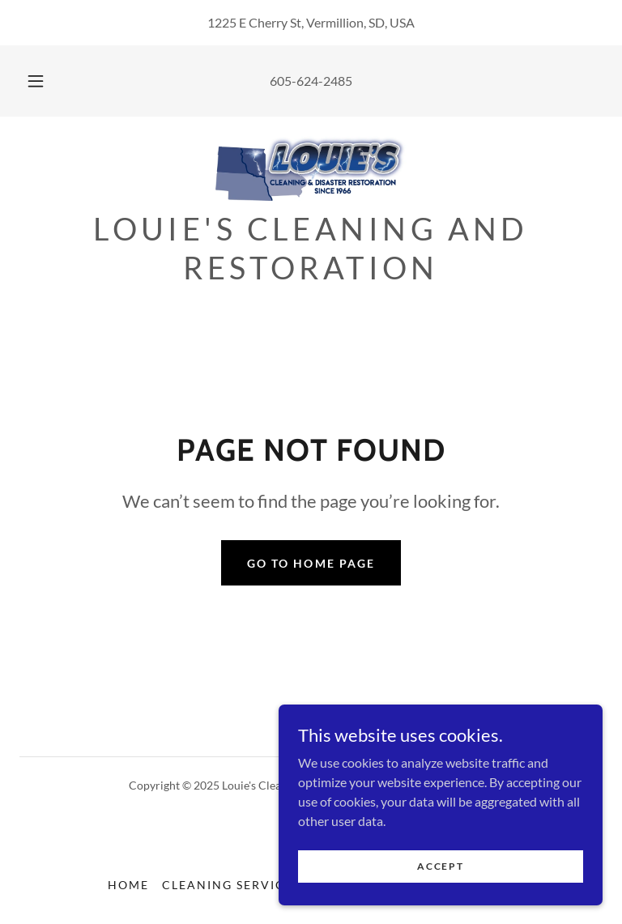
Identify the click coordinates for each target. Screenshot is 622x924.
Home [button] (128, 885)
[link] (311, 168)
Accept (440, 866)
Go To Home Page (310, 563)
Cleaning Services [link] (231, 885)
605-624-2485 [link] (311, 80)
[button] (44, 81)
